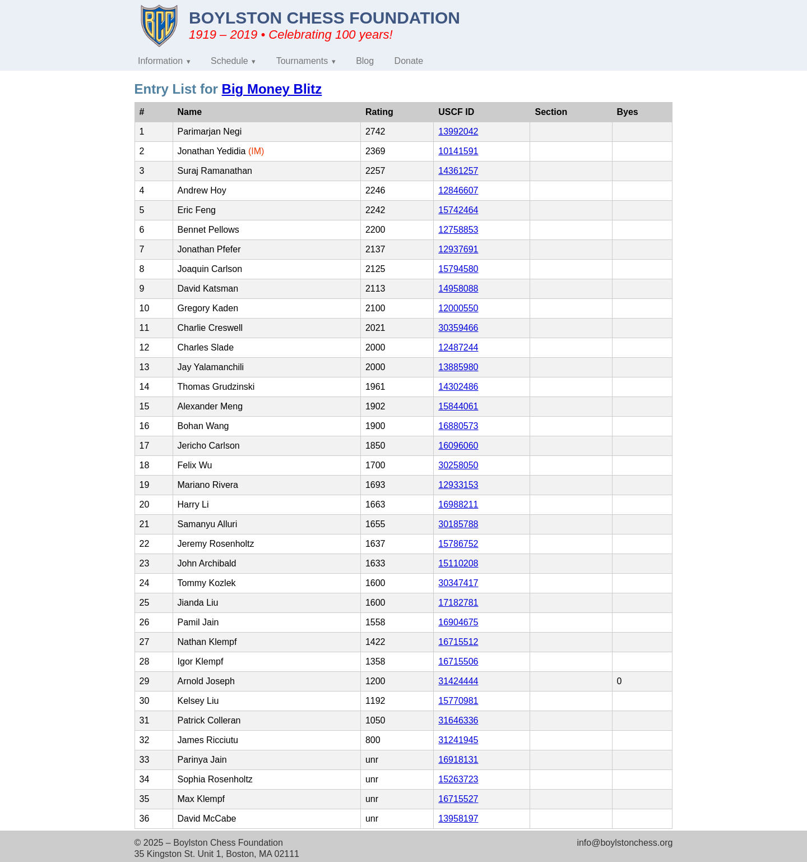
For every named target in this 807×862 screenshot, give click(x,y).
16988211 (458, 504)
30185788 (458, 524)
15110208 (458, 563)
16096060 (458, 445)
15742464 (458, 210)
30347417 (458, 583)
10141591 (458, 151)
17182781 (458, 602)
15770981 (458, 701)
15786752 (458, 543)
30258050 (458, 465)
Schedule (229, 61)
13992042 (458, 131)
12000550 (458, 308)
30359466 (458, 328)
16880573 (458, 426)
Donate (409, 61)
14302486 (458, 386)
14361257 (458, 171)
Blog (365, 61)
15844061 (458, 406)
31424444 (458, 681)
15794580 (458, 269)
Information (160, 61)
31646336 (458, 720)
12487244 (458, 347)
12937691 (458, 249)
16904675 (458, 622)
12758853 (458, 229)
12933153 (458, 485)
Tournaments (302, 61)
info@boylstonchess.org (624, 842)
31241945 (458, 740)
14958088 (458, 288)
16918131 (458, 759)
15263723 (458, 779)
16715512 (458, 642)
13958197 (458, 818)
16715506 (458, 661)
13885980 (458, 367)
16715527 (458, 799)
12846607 (458, 190)
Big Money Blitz (272, 88)
